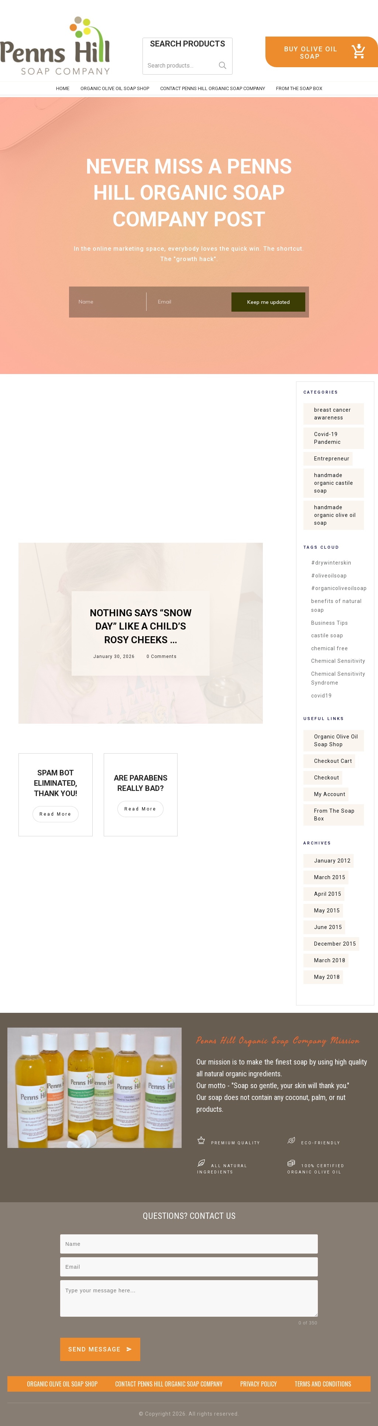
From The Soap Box (334, 815)
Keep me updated (268, 302)
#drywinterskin (331, 563)
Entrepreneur (332, 459)
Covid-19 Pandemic (327, 438)
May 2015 (327, 910)
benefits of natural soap (336, 605)
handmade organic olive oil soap (335, 515)
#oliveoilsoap (329, 576)
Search (222, 65)
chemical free (329, 648)
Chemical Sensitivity (338, 661)
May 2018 (327, 977)
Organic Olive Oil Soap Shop (336, 740)
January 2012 (332, 861)
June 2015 (328, 927)
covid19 (321, 696)
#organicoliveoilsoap (339, 588)
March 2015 (330, 877)
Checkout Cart (333, 761)
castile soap (327, 635)
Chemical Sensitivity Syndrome (338, 678)
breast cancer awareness (332, 414)
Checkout (326, 778)
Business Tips (329, 623)
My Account (330, 794)
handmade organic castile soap (333, 483)
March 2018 (330, 960)
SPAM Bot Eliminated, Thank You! (55, 783)
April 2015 (327, 894)
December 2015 (335, 944)
